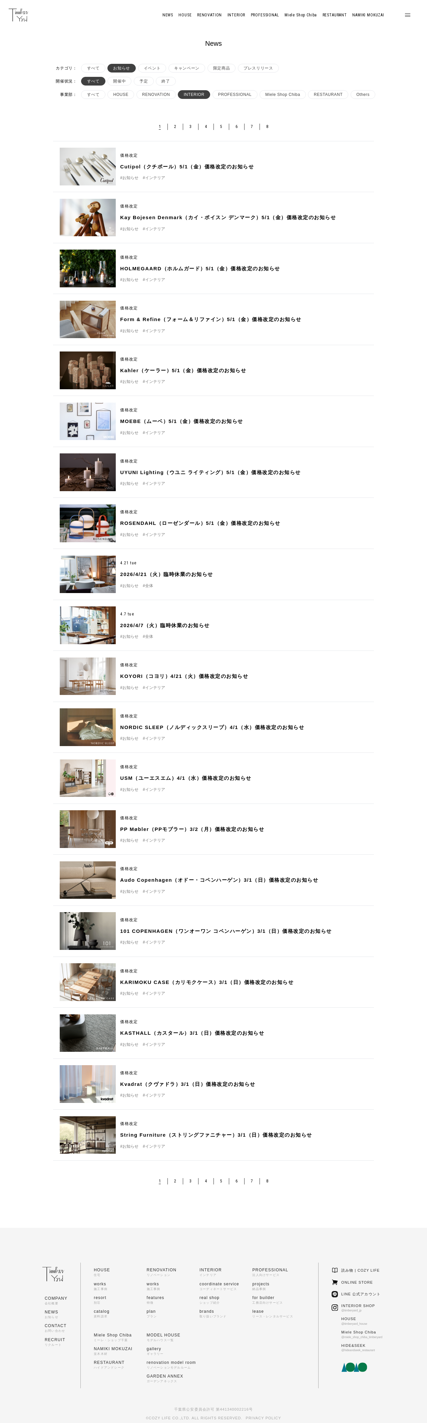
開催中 (119, 81)
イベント (152, 68)
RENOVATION (156, 94)
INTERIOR (194, 94)
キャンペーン (186, 68)
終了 (165, 81)
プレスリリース (258, 68)
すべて (93, 68)
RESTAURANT (328, 94)
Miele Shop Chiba (282, 94)
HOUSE (120, 94)
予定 (143, 81)
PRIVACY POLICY (263, 1418)
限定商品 (221, 68)
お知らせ (121, 68)
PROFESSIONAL (235, 94)
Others (363, 94)
